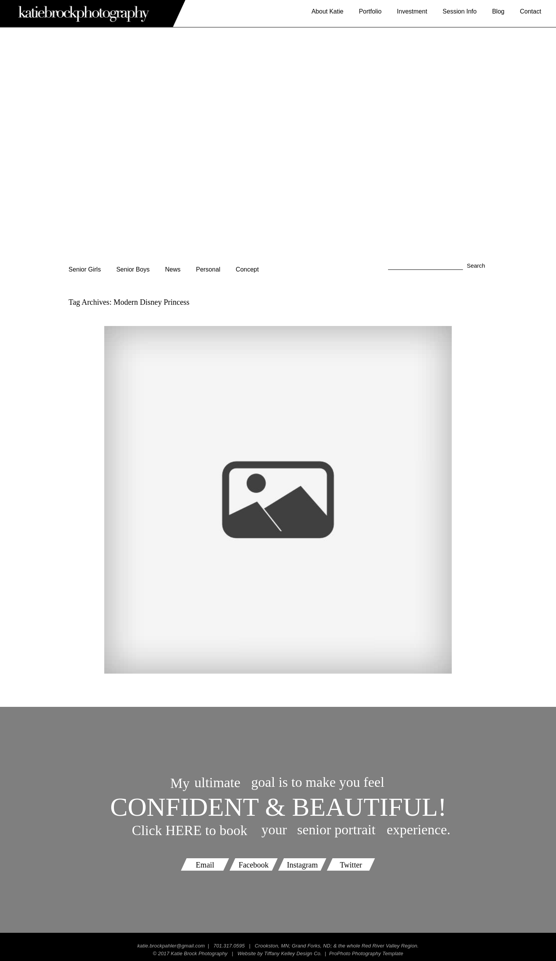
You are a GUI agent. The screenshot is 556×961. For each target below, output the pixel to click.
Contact (530, 11)
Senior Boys (132, 269)
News (172, 269)
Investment (412, 11)
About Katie (328, 11)
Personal (208, 269)
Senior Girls (85, 269)
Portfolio (370, 11)
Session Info (459, 11)
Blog (498, 11)
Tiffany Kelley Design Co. (293, 953)
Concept (247, 269)
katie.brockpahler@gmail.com (171, 946)
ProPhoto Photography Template (366, 953)
